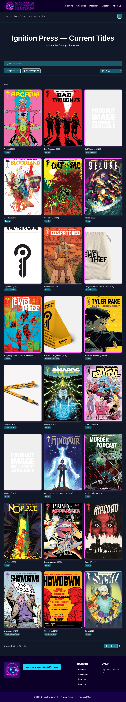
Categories (81, 6)
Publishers (94, 6)
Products (69, 6)
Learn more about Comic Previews (42, 667)
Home (6, 16)
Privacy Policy (67, 697)
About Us (117, 6)
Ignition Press (27, 16)
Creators (106, 6)
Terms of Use (85, 697)
